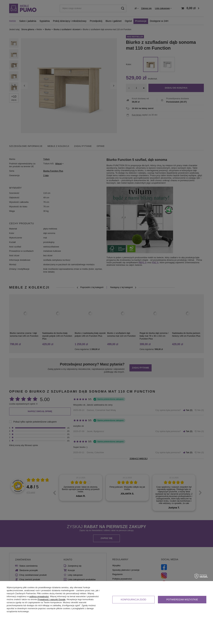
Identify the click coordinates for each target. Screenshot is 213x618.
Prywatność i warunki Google (52, 599)
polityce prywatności (39, 596)
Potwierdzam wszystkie (182, 599)
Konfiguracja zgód (133, 599)
